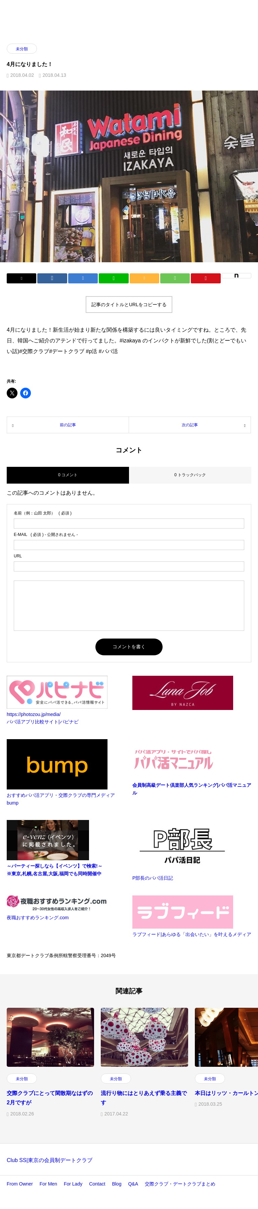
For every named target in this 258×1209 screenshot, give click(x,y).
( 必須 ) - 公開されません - (46, 535)
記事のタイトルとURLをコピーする (129, 304)
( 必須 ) (43, 513)
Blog (116, 1184)
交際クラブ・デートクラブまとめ (180, 1184)
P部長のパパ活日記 (152, 878)
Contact (97, 1184)
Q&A (133, 1184)
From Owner (20, 1184)
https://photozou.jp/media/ (33, 714)
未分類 (22, 49)
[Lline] (113, 278)
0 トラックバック (190, 475)
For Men (48, 1184)
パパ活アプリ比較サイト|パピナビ (43, 721)
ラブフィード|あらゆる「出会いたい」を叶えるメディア (191, 934)
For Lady (73, 1184)
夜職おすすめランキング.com (38, 917)
